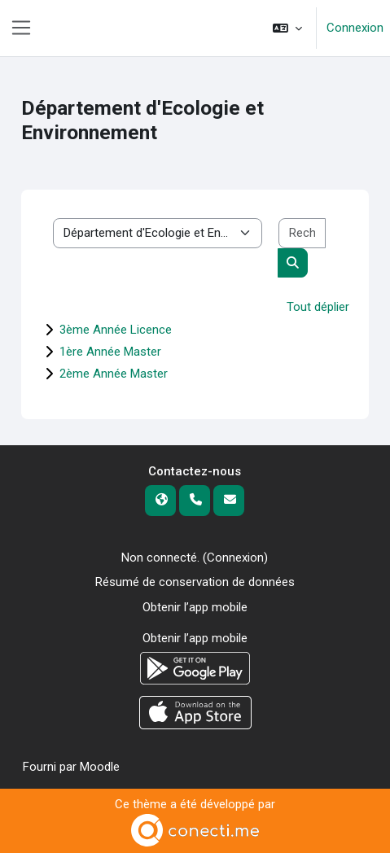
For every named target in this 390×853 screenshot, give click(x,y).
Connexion (354, 27)
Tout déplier (318, 307)
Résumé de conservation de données (195, 582)
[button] (287, 28)
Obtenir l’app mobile (195, 607)
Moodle (100, 766)
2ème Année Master (113, 373)
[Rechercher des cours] (302, 233)
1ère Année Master (110, 351)
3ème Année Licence (115, 329)
